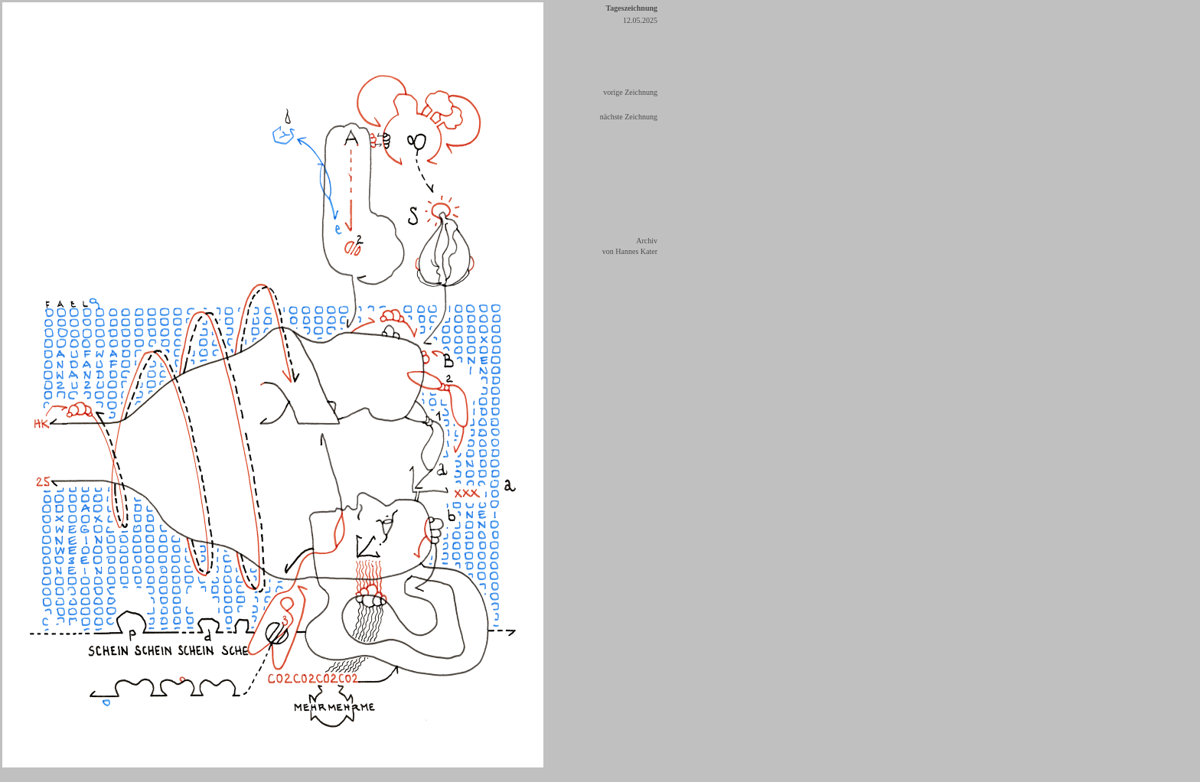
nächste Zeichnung (628, 116)
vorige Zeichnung (630, 92)
